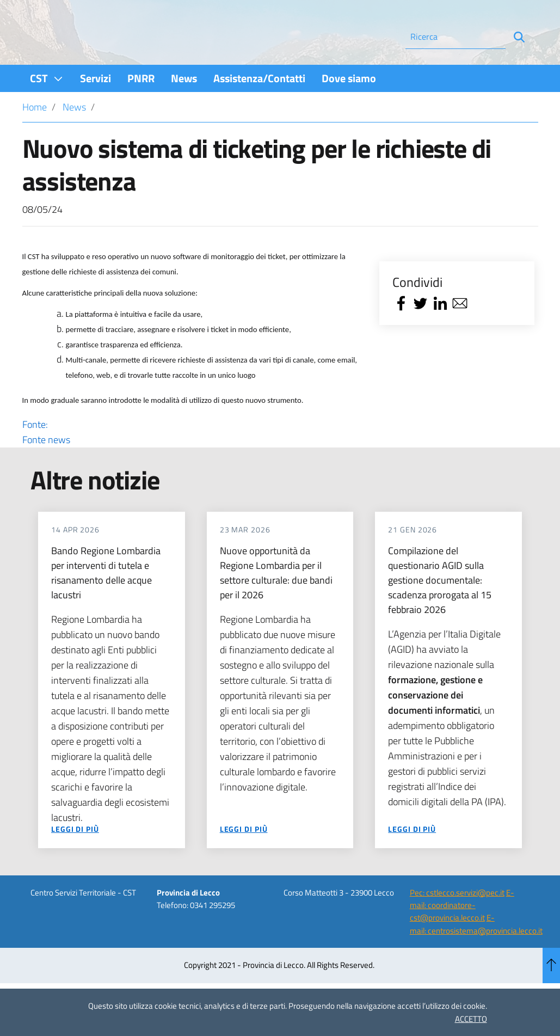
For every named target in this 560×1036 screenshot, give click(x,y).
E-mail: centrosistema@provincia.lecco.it (476, 953)
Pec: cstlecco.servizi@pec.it (457, 921)
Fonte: (193, 461)
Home (34, 136)
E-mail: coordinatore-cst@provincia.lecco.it (462, 934)
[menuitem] (47, 107)
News (74, 136)
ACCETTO (471, 1019)
